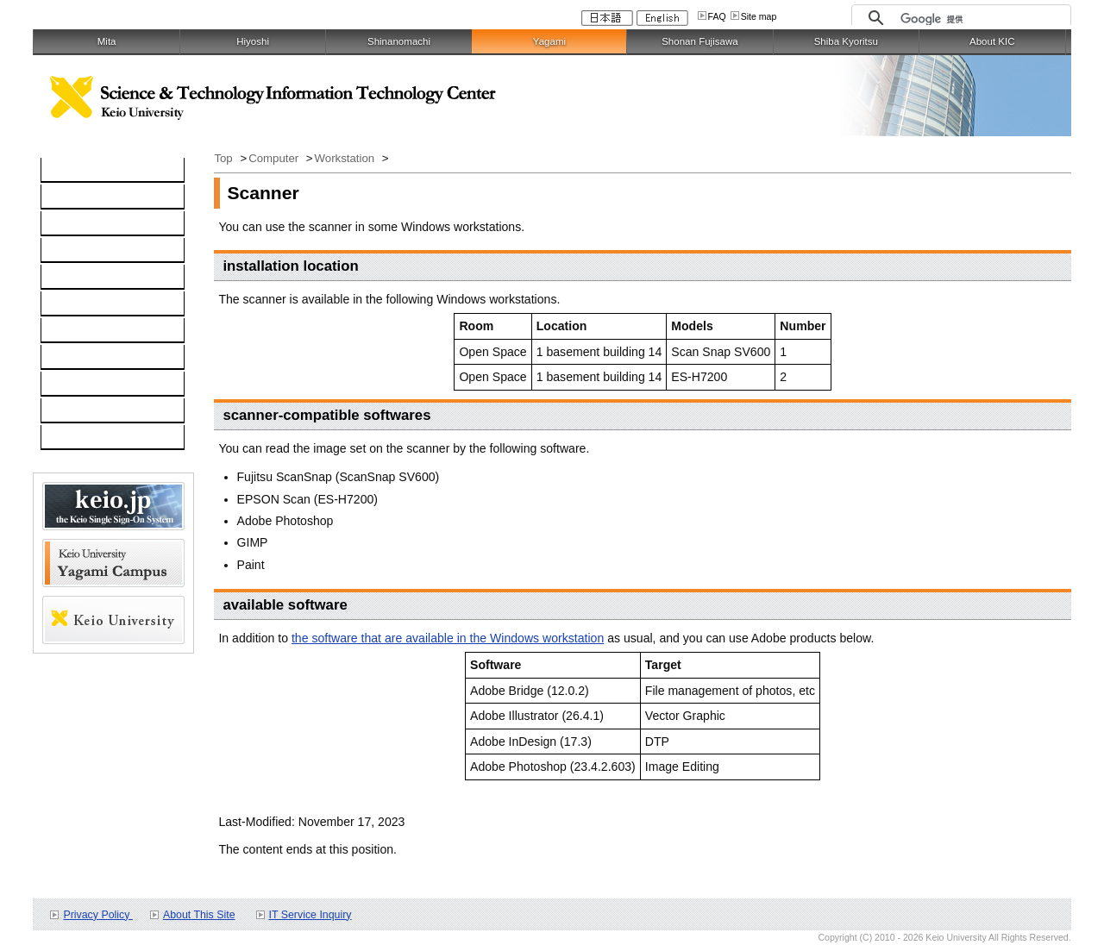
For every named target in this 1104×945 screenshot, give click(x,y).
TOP (62, 171)
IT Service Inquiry (310, 915)
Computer (77, 197)
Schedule (75, 384)
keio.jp (67, 278)
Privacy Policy (97, 915)
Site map (759, 16)
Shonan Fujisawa (699, 41)
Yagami (549, 41)
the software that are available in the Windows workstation (448, 638)
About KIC (992, 41)
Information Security (104, 304)
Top (224, 158)
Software (74, 251)
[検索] (981, 19)
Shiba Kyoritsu (846, 41)
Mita (106, 41)
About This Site (199, 915)
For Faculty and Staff (106, 438)
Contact (71, 358)
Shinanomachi (398, 41)
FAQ (717, 16)
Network (72, 224)
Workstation (346, 158)
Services (73, 331)
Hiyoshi (252, 41)
